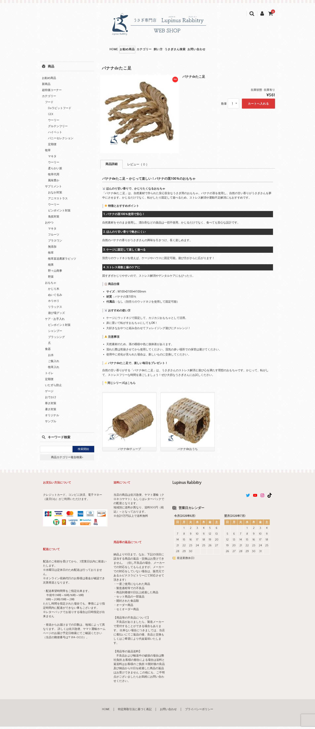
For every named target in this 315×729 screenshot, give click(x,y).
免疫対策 (53, 219)
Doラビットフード (59, 110)
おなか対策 (55, 195)
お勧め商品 (112, 51)
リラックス (55, 309)
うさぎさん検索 (189, 51)
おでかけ (50, 400)
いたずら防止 (53, 387)
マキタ (52, 159)
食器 (48, 351)
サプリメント (53, 189)
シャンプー (55, 333)
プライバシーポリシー (199, 712)
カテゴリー (139, 51)
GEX (50, 116)
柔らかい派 (55, 171)
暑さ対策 (50, 412)
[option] (139, 116)
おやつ (49, 225)
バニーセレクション (60, 141)
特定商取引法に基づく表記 (135, 712)
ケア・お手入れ (55, 321)
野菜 (51, 279)
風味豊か (53, 183)
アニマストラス (58, 201)
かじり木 (53, 291)
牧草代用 (53, 177)
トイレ (49, 375)
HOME (89, 51)
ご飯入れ (53, 363)
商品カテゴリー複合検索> (67, 460)
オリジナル (52, 418)
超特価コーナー (52, 92)
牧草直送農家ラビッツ (62, 261)
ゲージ (49, 394)
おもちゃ (50, 285)
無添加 (52, 249)
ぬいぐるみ (55, 297)
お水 (51, 357)
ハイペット (55, 135)
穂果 (51, 267)
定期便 (52, 147)
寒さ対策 (50, 406)
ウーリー (53, 122)
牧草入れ (53, 369)
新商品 (46, 86)
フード (49, 104)
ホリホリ (53, 303)
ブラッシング (56, 339)
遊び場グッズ (56, 315)
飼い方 (162, 51)
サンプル (50, 424)
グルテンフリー (58, 129)
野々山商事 (55, 273)
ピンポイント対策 (59, 213)
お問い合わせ (221, 51)
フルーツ (53, 237)
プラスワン (55, 243)
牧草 (48, 153)
